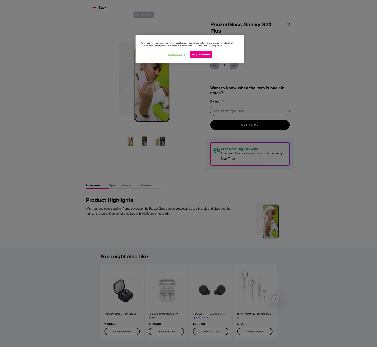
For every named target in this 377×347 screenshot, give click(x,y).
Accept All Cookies (201, 54)
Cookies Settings (176, 54)
